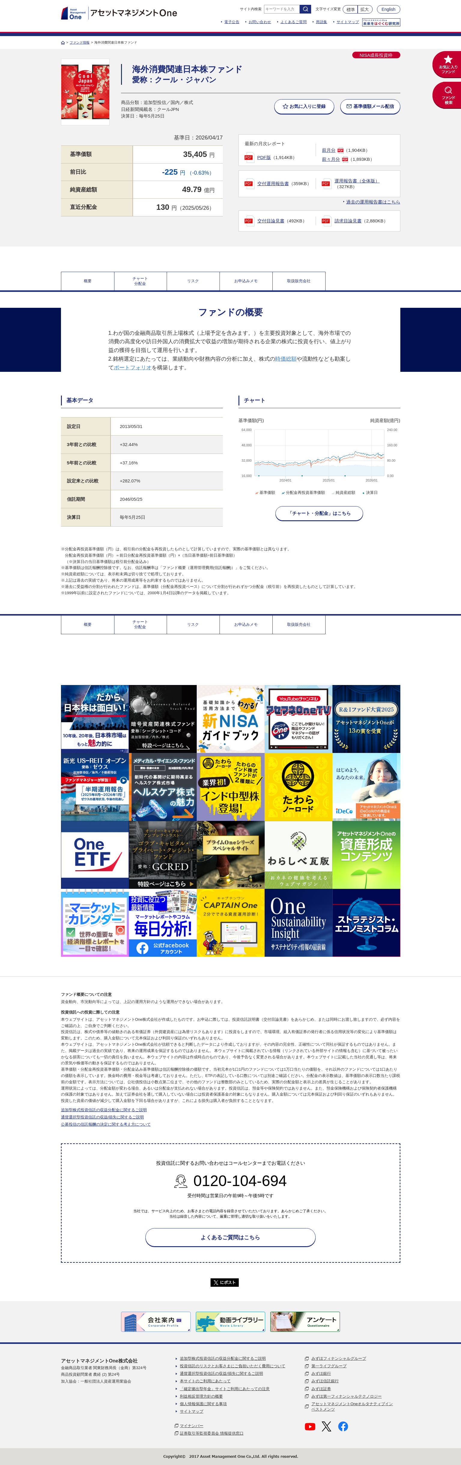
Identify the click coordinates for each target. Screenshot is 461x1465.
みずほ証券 (321, 1389)
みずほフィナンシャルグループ (338, 1358)
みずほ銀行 (321, 1373)
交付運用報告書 (273, 183)
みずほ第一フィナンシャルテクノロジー (346, 1396)
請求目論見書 (348, 220)
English (389, 9)
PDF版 (264, 157)
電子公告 (231, 22)
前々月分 (331, 159)
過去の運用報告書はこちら (373, 201)
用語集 (321, 22)
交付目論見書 (270, 220)
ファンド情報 (79, 42)
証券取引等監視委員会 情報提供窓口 (212, 1433)
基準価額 (264, 492)
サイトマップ (348, 22)
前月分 (328, 150)
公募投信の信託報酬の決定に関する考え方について (106, 1124)
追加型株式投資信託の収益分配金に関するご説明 (104, 1110)
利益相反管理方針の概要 (201, 1396)
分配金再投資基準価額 (303, 492)
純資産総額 (343, 492)
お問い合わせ (260, 22)
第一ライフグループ (329, 1366)
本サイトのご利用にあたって (205, 1381)
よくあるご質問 (294, 22)
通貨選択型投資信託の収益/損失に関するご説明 (102, 1117)
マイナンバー (191, 1426)
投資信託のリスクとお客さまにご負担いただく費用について (232, 1366)
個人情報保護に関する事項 (203, 1404)
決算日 (369, 492)
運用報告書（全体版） (357, 180)
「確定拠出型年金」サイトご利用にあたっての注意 (225, 1389)
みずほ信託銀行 (325, 1381)
